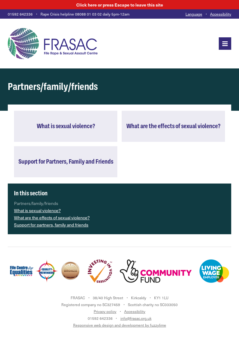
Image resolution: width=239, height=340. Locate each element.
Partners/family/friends (36, 203)
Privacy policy (105, 311)
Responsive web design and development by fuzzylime (119, 325)
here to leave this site (119, 5)
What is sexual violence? (37, 210)
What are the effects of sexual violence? (52, 218)
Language (193, 14)
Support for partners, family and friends (51, 225)
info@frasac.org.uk (136, 318)
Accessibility (220, 14)
